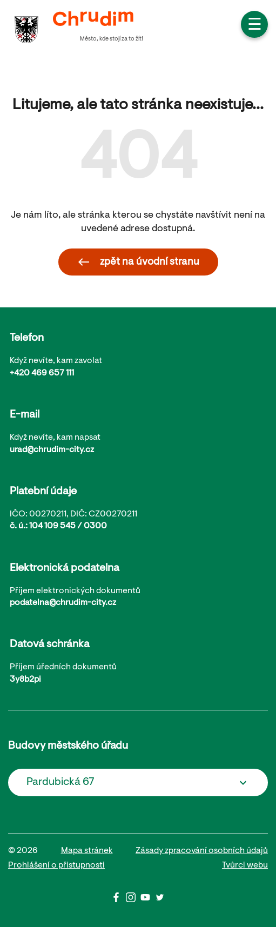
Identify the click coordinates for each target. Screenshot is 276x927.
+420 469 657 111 (42, 373)
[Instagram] (133, 900)
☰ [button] (254, 26)
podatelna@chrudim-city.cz (63, 603)
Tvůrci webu (245, 865)
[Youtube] (147, 900)
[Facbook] (118, 900)
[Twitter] (160, 900)
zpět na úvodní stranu (138, 262)
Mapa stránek (87, 851)
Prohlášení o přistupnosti (56, 865)
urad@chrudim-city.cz (52, 450)
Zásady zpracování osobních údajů (202, 851)
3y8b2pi (25, 679)
